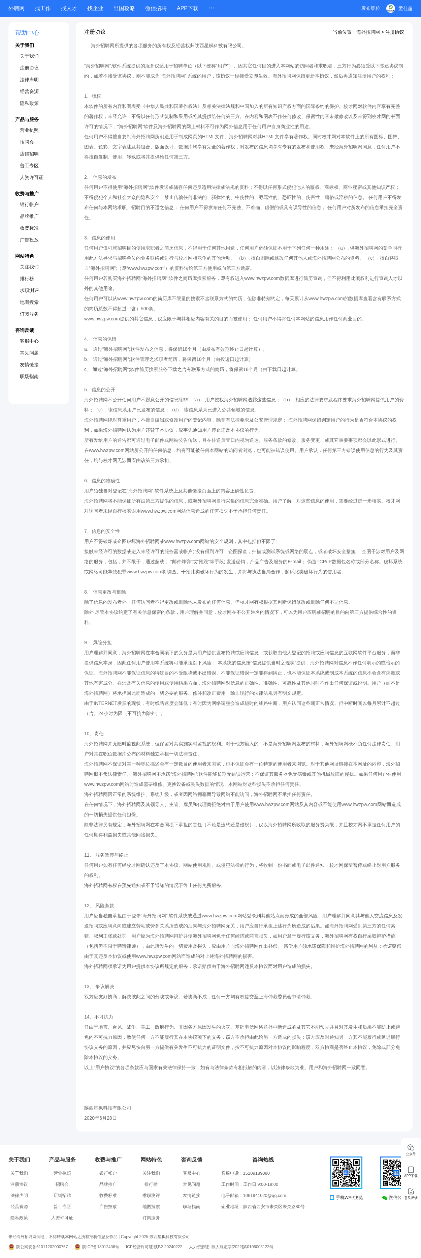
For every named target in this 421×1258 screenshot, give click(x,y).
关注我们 (29, 266)
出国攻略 (124, 8)
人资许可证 (31, 177)
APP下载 (187, 8)
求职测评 (29, 290)
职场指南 (29, 376)
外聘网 (16, 8)
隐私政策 (29, 103)
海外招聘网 (368, 32)
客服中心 (29, 341)
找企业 (95, 8)
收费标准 (29, 228)
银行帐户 (29, 204)
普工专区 (29, 165)
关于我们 (29, 56)
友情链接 (29, 364)
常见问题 (29, 352)
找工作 (43, 8)
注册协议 (29, 67)
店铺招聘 (29, 153)
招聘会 (27, 142)
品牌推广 (29, 216)
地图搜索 (29, 302)
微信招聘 (156, 8)
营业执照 (29, 130)
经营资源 (29, 91)
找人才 (69, 8)
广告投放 (29, 239)
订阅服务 (29, 314)
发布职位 (370, 8)
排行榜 (27, 278)
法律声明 (29, 79)
